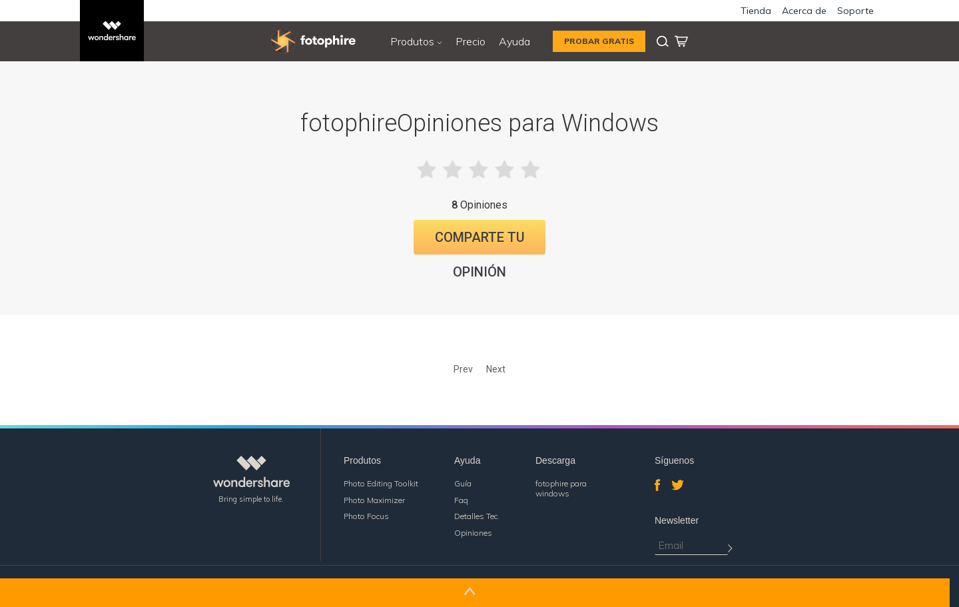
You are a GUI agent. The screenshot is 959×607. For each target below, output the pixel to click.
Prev (463, 369)
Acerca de (804, 11)
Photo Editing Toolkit (381, 483)
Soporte (855, 11)
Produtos (416, 41)
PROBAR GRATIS (599, 41)
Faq (461, 500)
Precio (470, 41)
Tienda (756, 11)
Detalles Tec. (476, 516)
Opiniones (473, 533)
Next (495, 369)
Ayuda (514, 41)
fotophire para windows (561, 488)
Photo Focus (366, 516)
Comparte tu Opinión (480, 242)
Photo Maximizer (374, 500)
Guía (463, 483)
